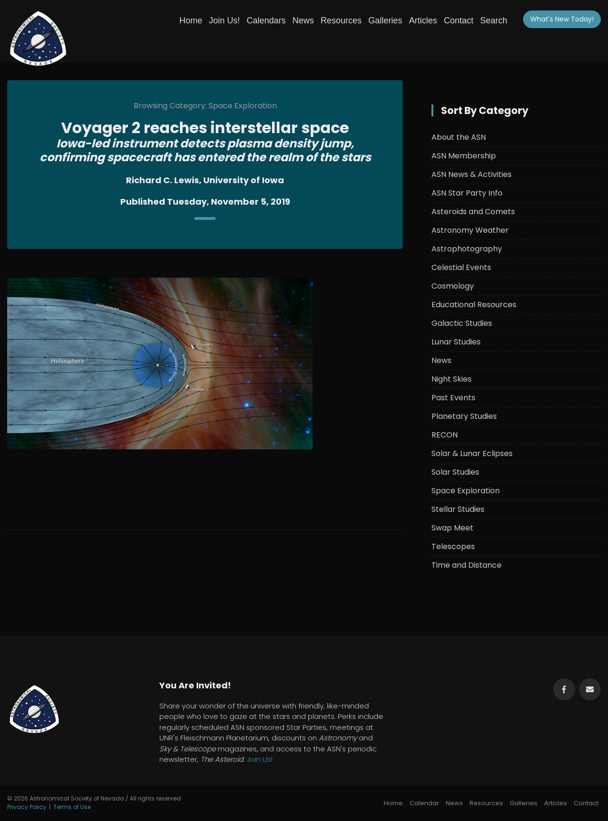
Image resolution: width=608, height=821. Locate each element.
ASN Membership (463, 155)
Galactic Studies (461, 323)
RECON (444, 434)
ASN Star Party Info (467, 192)
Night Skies (451, 379)
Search (493, 20)
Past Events (453, 397)
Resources (341, 20)
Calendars (266, 20)
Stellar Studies (457, 509)
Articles (423, 20)
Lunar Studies (456, 341)
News (303, 20)
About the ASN (458, 137)
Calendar (424, 803)
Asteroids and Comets (473, 211)
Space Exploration (465, 490)
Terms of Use (72, 807)
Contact (458, 20)
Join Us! (224, 20)
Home (190, 20)
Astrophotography (466, 248)
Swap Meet (452, 527)
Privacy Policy (26, 807)
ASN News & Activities (471, 174)
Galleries (385, 20)
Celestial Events (461, 267)
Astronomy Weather (470, 230)
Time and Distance (466, 565)
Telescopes (453, 546)
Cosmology (452, 286)
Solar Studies (455, 472)
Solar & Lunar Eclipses (472, 453)
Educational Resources (473, 304)
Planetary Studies (464, 416)
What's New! (562, 19)
